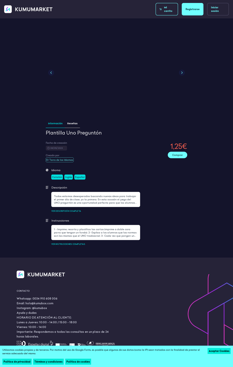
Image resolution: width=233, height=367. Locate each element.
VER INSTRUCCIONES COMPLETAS (68, 244)
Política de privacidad (17, 361)
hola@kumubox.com (39, 303)
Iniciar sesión (215, 9)
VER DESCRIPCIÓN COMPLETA (66, 211)
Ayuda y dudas (27, 313)
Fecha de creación (56, 142)
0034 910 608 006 (45, 298)
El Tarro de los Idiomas (59, 159)
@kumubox (39, 308)
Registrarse (193, 9)
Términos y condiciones (48, 361)
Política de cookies (78, 361)
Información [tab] (55, 123)
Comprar (177, 154)
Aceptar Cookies (219, 351)
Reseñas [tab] (72, 123)
